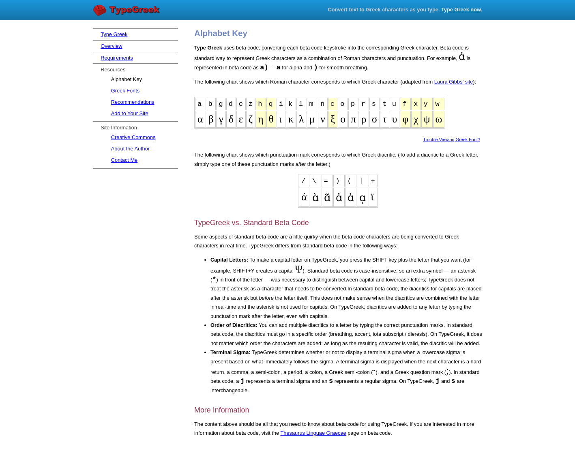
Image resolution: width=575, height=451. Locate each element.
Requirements (117, 58)
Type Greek (127, 10)
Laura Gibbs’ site (453, 82)
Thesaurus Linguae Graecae (313, 433)
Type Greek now (461, 9)
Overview (111, 46)
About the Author (130, 149)
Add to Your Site (129, 113)
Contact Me (124, 160)
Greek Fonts (125, 91)
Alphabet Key (126, 79)
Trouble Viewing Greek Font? (451, 139)
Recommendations (132, 102)
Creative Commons (133, 137)
